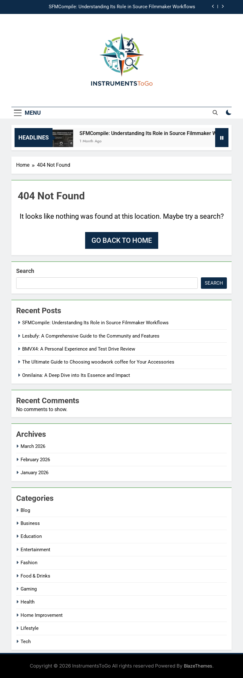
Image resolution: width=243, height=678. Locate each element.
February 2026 (35, 459)
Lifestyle (30, 628)
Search (25, 271)
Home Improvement (42, 615)
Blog (25, 510)
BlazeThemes (198, 665)
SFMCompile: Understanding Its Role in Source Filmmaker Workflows (122, 7)
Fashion (29, 562)
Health (27, 602)
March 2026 (33, 446)
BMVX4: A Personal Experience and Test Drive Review (78, 349)
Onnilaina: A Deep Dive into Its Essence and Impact (76, 375)
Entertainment (35, 549)
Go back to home (121, 240)
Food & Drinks (35, 576)
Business (30, 523)
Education (31, 536)
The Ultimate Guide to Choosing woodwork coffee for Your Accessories (98, 362)
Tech (26, 641)
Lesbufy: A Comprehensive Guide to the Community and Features (90, 336)
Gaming (29, 589)
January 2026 (34, 472)
